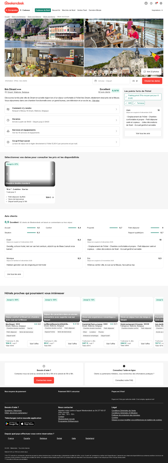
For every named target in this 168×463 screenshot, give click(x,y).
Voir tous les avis (143, 133)
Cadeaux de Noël (43, 10)
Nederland (90, 438)
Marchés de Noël (68, 10)
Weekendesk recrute (66, 419)
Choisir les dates (152, 81)
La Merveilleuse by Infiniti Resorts (57, 324)
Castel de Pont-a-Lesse (92, 324)
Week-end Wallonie (34, 17)
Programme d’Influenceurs (68, 421)
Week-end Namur (49, 17)
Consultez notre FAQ (124, 380)
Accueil (7, 17)
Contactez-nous (44, 380)
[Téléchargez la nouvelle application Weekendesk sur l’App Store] (27, 424)
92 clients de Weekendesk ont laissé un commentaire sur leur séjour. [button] (46, 222)
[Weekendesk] (14, 3)
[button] (62, 99)
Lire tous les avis (14, 274)
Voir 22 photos (151, 71)
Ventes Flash (82, 10)
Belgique (43, 438)
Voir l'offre (34, 343)
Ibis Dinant (10, 324)
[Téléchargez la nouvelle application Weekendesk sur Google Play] (12, 424)
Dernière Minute (95, 10)
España (27, 438)
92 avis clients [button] (104, 92)
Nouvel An (56, 10)
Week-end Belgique (19, 17)
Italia (74, 438)
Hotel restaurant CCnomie (132, 324)
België (59, 438)
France (11, 438)
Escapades (12, 10)
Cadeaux (25, 10)
